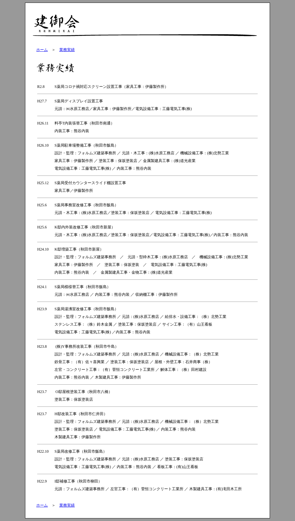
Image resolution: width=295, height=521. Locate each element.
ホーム (42, 49)
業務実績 (67, 49)
